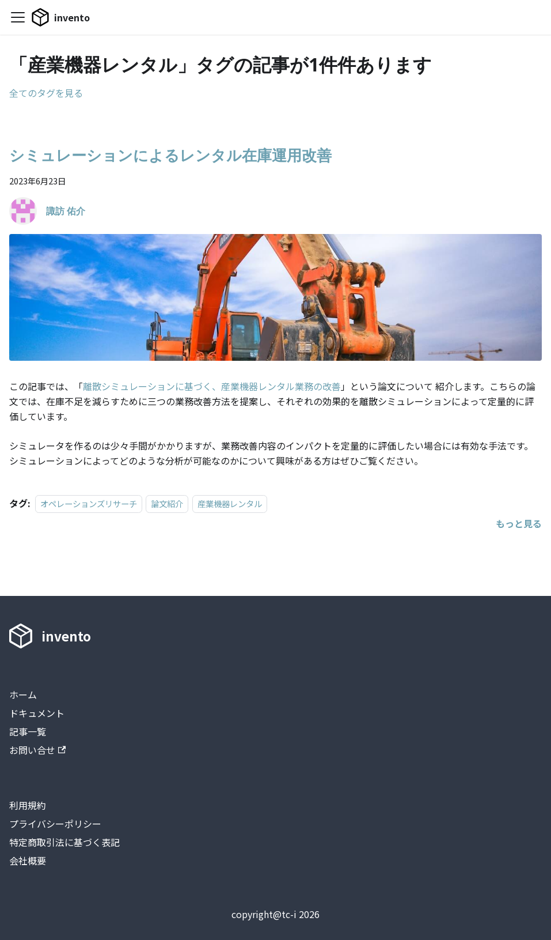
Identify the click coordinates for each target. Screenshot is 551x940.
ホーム (23, 694)
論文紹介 (167, 503)
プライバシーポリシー (55, 823)
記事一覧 (27, 731)
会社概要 (27, 860)
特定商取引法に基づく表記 (64, 842)
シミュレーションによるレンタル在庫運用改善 (170, 155)
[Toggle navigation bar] (17, 17)
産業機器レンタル (229, 503)
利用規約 (27, 805)
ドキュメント (36, 713)
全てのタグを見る (46, 93)
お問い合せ (37, 750)
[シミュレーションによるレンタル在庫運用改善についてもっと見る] (519, 523)
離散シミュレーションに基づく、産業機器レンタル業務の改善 (212, 386)
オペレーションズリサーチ (88, 503)
